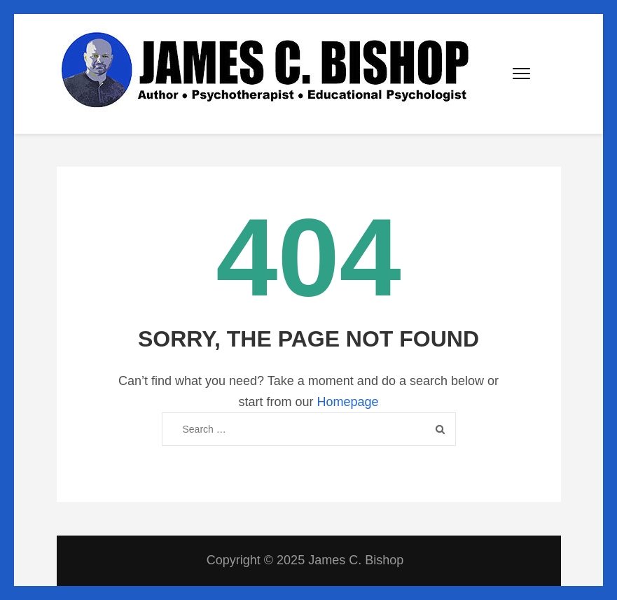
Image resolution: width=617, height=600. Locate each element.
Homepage (347, 402)
